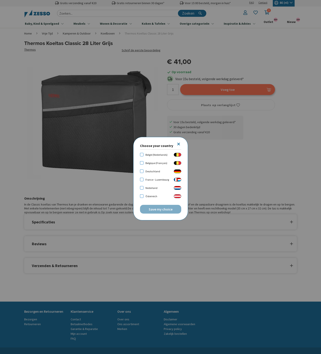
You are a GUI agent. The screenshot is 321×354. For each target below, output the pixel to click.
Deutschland (152, 171)
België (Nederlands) (156, 154)
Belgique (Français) (156, 163)
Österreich (151, 196)
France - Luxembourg (157, 179)
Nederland (151, 188)
